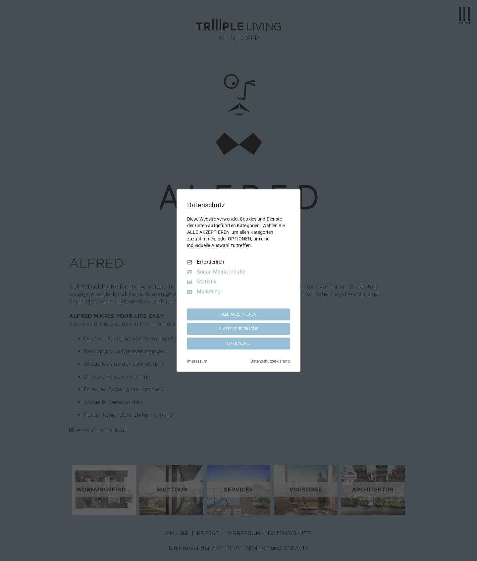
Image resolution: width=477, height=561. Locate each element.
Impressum (197, 362)
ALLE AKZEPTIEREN (238, 314)
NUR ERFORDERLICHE (238, 329)
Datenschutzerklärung (270, 362)
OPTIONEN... (238, 343)
